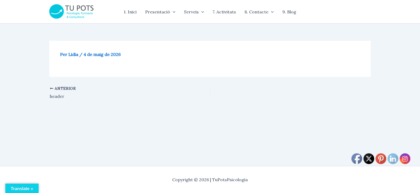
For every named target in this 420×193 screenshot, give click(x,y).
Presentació (160, 12)
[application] (172, 12)
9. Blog (289, 11)
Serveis (194, 12)
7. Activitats (224, 11)
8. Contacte (259, 12)
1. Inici (130, 11)
